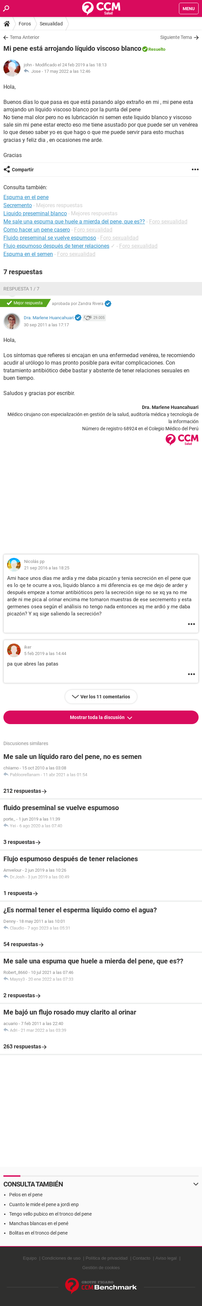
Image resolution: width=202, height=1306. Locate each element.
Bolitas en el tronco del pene (38, 1233)
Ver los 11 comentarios (105, 696)
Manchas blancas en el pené (38, 1223)
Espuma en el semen (28, 254)
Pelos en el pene (25, 1194)
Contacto (141, 1258)
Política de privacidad (107, 1258)
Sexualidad (51, 23)
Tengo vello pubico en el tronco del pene (50, 1214)
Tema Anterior (24, 37)
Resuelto (156, 49)
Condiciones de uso (61, 1258)
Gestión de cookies (101, 1267)
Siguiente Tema (176, 37)
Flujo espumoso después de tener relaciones (56, 246)
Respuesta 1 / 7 (21, 288)
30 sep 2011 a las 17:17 (46, 324)
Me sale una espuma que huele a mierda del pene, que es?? (74, 221)
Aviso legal (166, 1258)
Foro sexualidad (168, 221)
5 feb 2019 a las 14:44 (45, 653)
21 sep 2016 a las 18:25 (46, 567)
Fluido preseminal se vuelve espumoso (49, 238)
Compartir (23, 169)
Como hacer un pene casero (36, 229)
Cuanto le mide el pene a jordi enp (44, 1204)
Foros (25, 23)
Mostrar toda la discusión (98, 717)
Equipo (29, 1258)
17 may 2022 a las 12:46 (67, 71)
